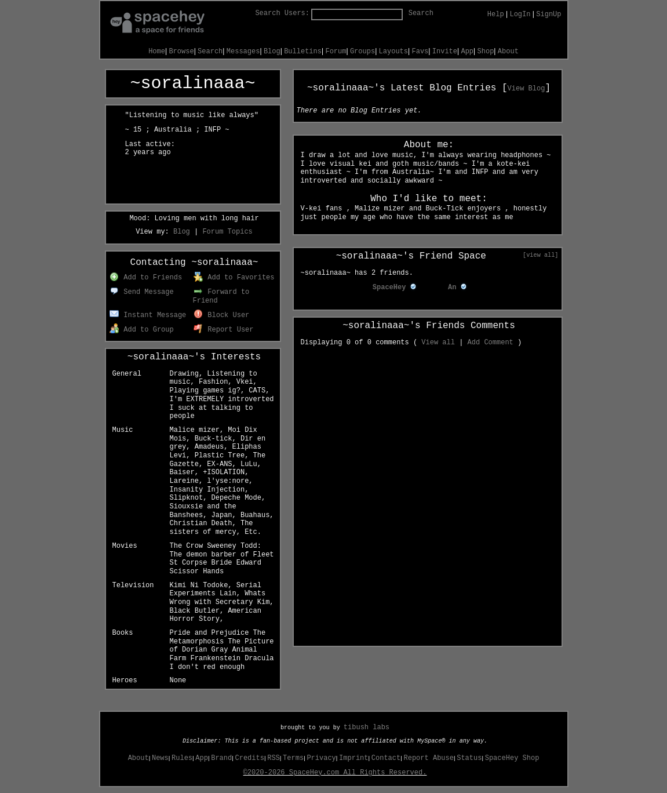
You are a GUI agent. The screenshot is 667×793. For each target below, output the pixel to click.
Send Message (142, 292)
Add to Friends (146, 278)
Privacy (321, 758)
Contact (385, 758)
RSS (273, 758)
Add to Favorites (234, 278)
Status (469, 758)
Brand (221, 758)
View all (438, 343)
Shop (486, 52)
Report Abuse (429, 758)
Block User (222, 315)
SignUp (548, 14)
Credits (249, 758)
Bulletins (303, 52)
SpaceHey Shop (512, 758)
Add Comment (490, 343)
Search (421, 13)
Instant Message (148, 315)
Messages (243, 52)
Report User (224, 330)
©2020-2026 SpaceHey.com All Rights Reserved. (335, 773)
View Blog (526, 89)
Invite (444, 52)
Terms (293, 758)
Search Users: (282, 13)
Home (156, 52)
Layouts (393, 52)
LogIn (519, 14)
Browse (181, 52)
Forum (335, 52)
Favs (420, 52)
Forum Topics (227, 232)
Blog (272, 52)
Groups (362, 52)
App (467, 52)
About (508, 52)
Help (495, 14)
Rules (182, 758)
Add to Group (142, 330)
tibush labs (366, 727)
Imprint (353, 758)
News (160, 758)
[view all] (540, 255)
